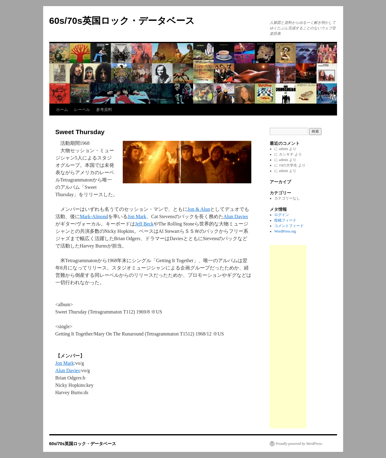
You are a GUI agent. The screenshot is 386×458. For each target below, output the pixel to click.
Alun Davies (235, 216)
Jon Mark (137, 216)
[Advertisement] (288, 336)
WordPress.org (285, 231)
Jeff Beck (144, 223)
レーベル (82, 109)
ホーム (62, 109)
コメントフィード (289, 226)
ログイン (281, 215)
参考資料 (104, 109)
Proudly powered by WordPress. (299, 444)
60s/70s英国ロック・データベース (122, 21)
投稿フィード (285, 220)
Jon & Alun (199, 209)
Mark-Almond (94, 216)
